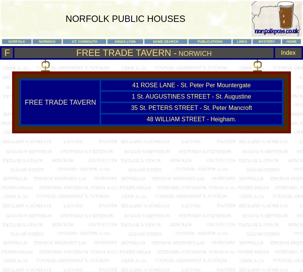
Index (288, 52)
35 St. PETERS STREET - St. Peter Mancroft (191, 108)
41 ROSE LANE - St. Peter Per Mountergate (191, 85)
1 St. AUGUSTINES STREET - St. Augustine (191, 96)
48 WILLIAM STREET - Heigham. (192, 119)
